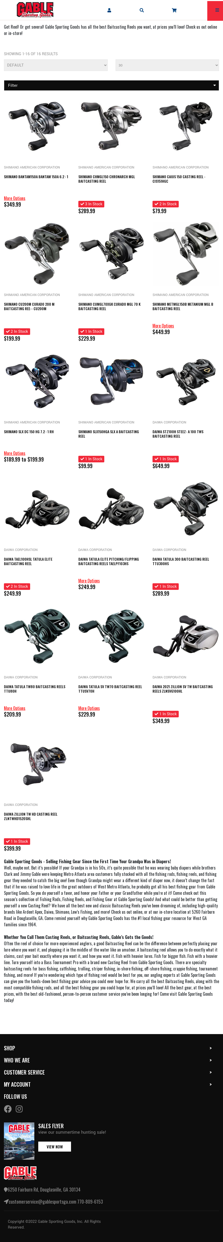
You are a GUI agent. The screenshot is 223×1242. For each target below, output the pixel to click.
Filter (112, 85)
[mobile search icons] (141, 10)
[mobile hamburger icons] (217, 10)
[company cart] (174, 10)
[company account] (109, 10)
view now (55, 1146)
